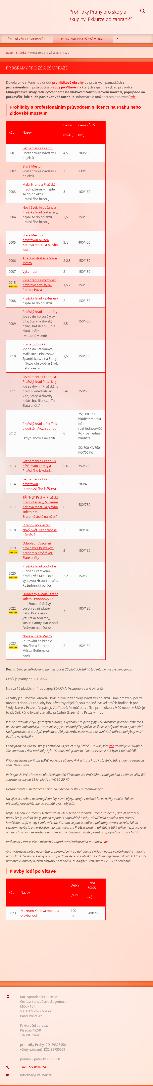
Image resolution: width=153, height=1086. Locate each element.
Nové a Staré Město (37, 637)
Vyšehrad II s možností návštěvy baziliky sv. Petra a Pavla (39, 286)
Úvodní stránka (16, 54)
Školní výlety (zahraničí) (26, 40)
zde (133, 98)
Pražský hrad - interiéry (40, 312)
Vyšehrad (30, 272)
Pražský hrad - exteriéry (40, 299)
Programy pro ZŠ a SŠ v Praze (83, 40)
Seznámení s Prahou (38, 149)
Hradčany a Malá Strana (40, 595)
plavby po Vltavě (63, 88)
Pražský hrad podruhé (39, 567)
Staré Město (32, 167)
